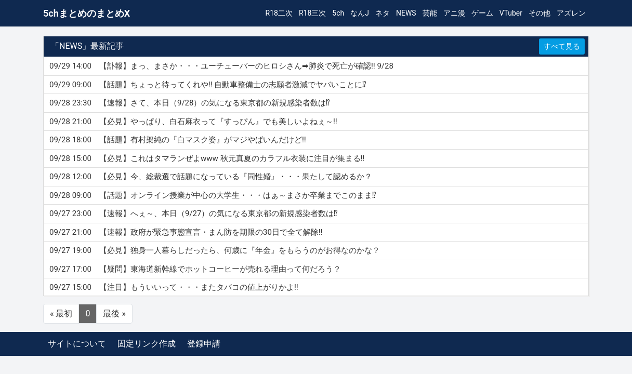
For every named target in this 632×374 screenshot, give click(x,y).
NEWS (406, 13)
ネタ (382, 13)
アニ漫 (454, 13)
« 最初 (61, 313)
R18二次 (279, 13)
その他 (539, 13)
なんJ (359, 13)
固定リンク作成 (146, 344)
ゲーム (482, 13)
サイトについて (77, 344)
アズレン (571, 13)
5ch (338, 13)
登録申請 (203, 344)
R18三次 (312, 13)
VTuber (510, 13)
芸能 (430, 13)
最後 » (114, 313)
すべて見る (562, 46)
